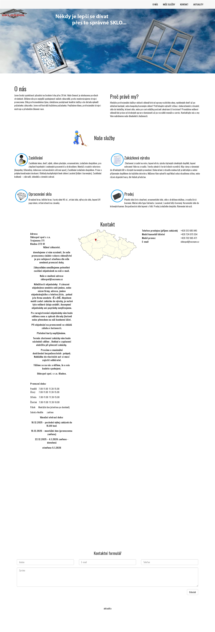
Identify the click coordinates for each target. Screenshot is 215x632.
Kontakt (184, 4)
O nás (155, 4)
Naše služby (169, 4)
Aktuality (198, 4)
